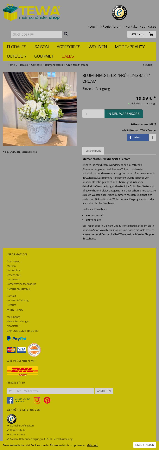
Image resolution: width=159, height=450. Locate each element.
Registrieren (111, 26)
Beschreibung (93, 150)
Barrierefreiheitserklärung (21, 284)
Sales (68, 56)
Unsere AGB (13, 275)
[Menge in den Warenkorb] (93, 113)
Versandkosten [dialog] (29, 151)
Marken (11, 266)
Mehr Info (92, 445)
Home (11, 64)
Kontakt (131, 26)
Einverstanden (144, 445)
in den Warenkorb (124, 113)
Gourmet (44, 56)
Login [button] (94, 26)
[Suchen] (66, 34)
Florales (16, 47)
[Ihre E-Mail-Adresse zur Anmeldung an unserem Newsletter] (54, 391)
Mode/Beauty (130, 47)
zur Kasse (149, 26)
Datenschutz (14, 270)
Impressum (13, 279)
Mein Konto (13, 317)
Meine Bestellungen (18, 321)
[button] (151, 34)
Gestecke (36, 64)
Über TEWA (13, 261)
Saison (42, 47)
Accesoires (68, 47)
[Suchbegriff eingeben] (36, 34)
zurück (149, 64)
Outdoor (16, 56)
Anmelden (104, 391)
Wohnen (98, 47)
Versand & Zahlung (18, 300)
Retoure (11, 305)
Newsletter (13, 326)
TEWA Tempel (148, 130)
